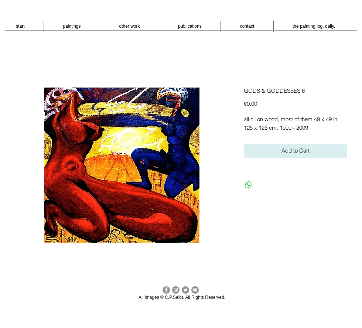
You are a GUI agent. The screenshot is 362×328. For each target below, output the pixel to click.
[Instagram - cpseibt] (176, 290)
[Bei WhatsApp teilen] (248, 184)
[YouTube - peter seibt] (195, 290)
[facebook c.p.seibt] (166, 290)
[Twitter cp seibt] (185, 290)
